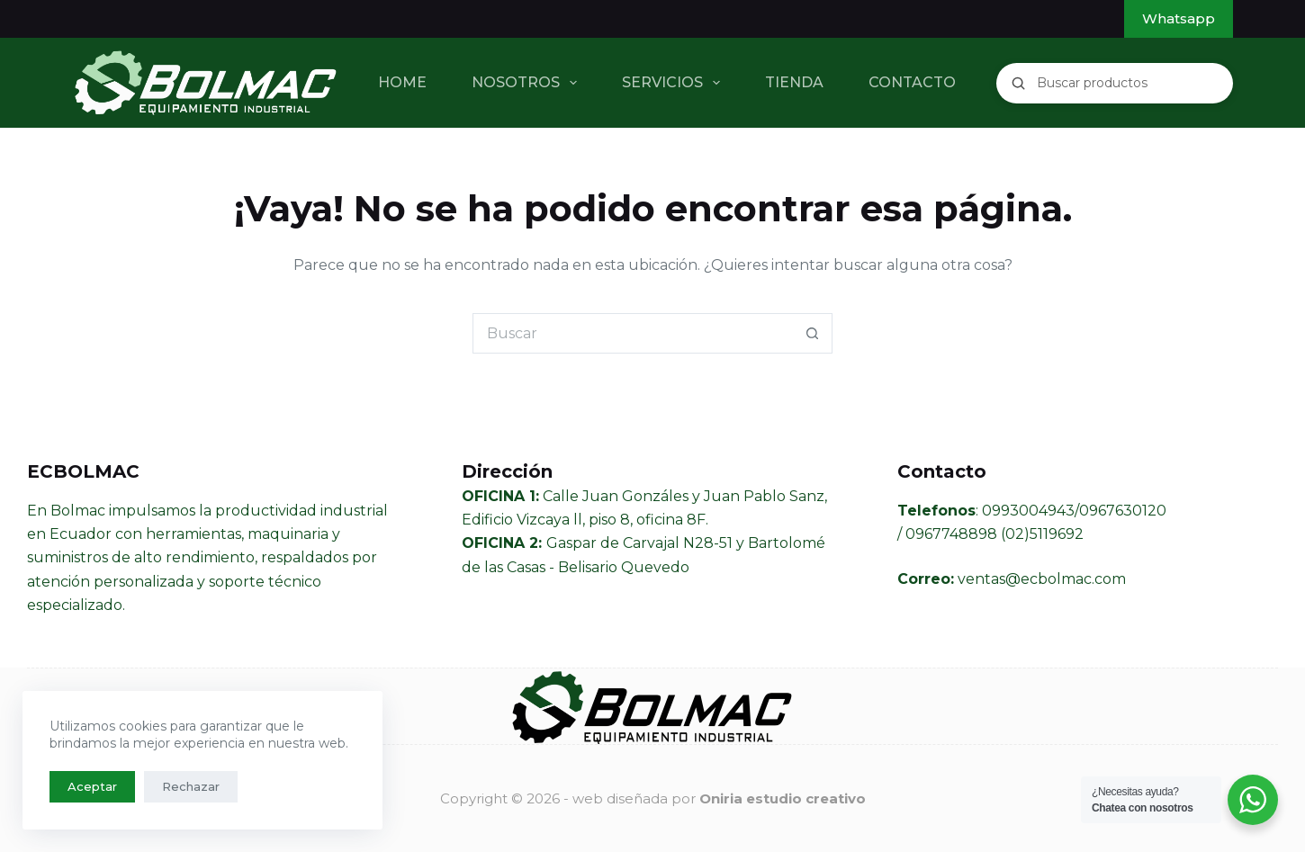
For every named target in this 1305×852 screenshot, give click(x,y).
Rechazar (191, 786)
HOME (402, 82)
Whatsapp (1178, 18)
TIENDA (794, 82)
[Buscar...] (632, 333)
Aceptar (92, 786)
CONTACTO (912, 82)
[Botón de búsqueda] (812, 333)
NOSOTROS (528, 83)
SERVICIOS (674, 83)
